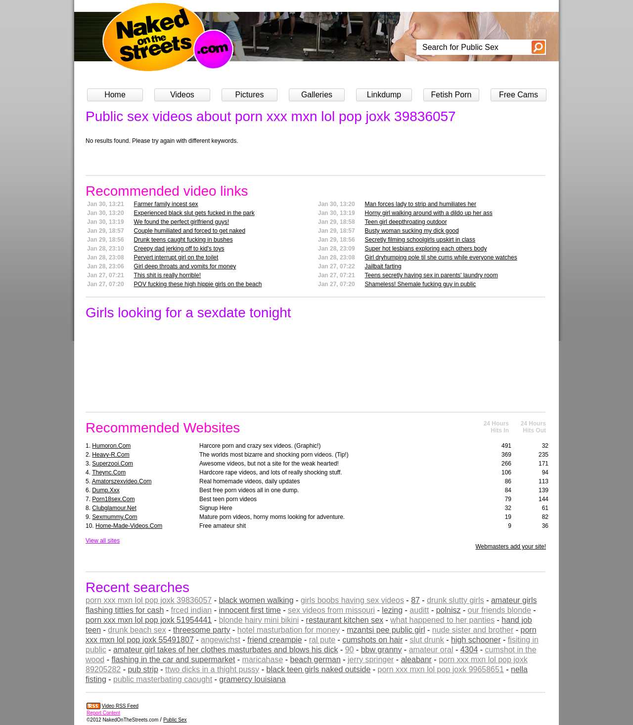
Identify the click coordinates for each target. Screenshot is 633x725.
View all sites (103, 540)
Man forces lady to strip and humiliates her (420, 204)
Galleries (316, 94)
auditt (419, 610)
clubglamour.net (114, 508)
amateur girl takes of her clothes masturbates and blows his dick (225, 649)
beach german (315, 659)
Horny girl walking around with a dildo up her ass (429, 213)
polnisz (448, 610)
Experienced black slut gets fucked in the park (194, 213)
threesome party (201, 630)
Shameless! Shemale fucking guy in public (420, 284)
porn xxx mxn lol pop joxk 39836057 (149, 600)
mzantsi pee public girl (386, 630)
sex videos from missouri (331, 610)
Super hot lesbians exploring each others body (426, 248)
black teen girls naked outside (319, 669)
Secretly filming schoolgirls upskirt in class (420, 239)
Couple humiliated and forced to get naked (190, 230)
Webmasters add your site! (510, 546)
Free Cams (518, 94)
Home (115, 94)
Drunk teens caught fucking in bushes (183, 239)
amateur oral (431, 649)
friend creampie (274, 640)
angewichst (220, 640)
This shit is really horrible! (167, 275)
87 (415, 600)
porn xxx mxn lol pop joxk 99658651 (441, 669)
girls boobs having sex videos (352, 600)
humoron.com (111, 445)
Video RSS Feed (120, 706)
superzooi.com (112, 463)
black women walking (256, 600)
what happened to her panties (442, 620)
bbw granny (381, 649)
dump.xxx (105, 490)
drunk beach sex (137, 630)
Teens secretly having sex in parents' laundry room (431, 275)
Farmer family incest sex (166, 204)
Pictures (249, 94)
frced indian (191, 610)
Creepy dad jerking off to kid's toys (179, 248)
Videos (182, 94)
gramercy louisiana (252, 679)
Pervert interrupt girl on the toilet (176, 257)
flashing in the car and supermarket (173, 659)
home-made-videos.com (128, 525)
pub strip (143, 669)
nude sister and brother (473, 630)
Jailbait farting (383, 266)
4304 (469, 649)
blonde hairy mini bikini (259, 620)
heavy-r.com (110, 454)
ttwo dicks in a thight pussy (212, 669)
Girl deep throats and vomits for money (185, 266)
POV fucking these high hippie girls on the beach (198, 284)
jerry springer (371, 659)
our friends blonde (499, 610)
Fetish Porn (451, 94)
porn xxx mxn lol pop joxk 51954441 (149, 620)
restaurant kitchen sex (345, 620)
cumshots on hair (372, 640)
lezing (392, 610)
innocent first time (249, 610)
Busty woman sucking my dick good (412, 230)
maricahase (262, 659)
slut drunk (426, 640)
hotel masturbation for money (288, 630)
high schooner (476, 640)
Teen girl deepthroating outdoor (406, 221)
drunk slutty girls (455, 600)
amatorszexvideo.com (122, 481)
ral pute (322, 640)
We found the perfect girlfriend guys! (181, 221)
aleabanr (416, 659)
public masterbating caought (162, 679)
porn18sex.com (113, 499)
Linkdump (384, 94)
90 (349, 649)
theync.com (109, 472)
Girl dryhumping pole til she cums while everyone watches (441, 257)
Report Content (103, 713)
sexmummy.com (114, 516)
